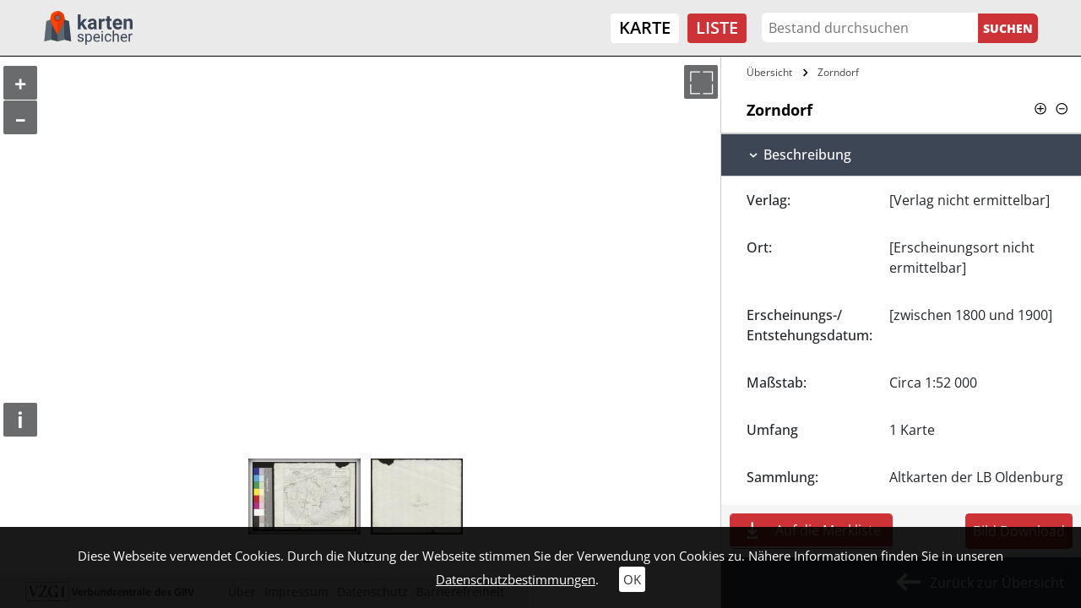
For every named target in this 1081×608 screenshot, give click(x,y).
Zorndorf (838, 72)
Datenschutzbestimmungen (515, 579)
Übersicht (769, 72)
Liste (717, 27)
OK (632, 579)
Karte (645, 27)
